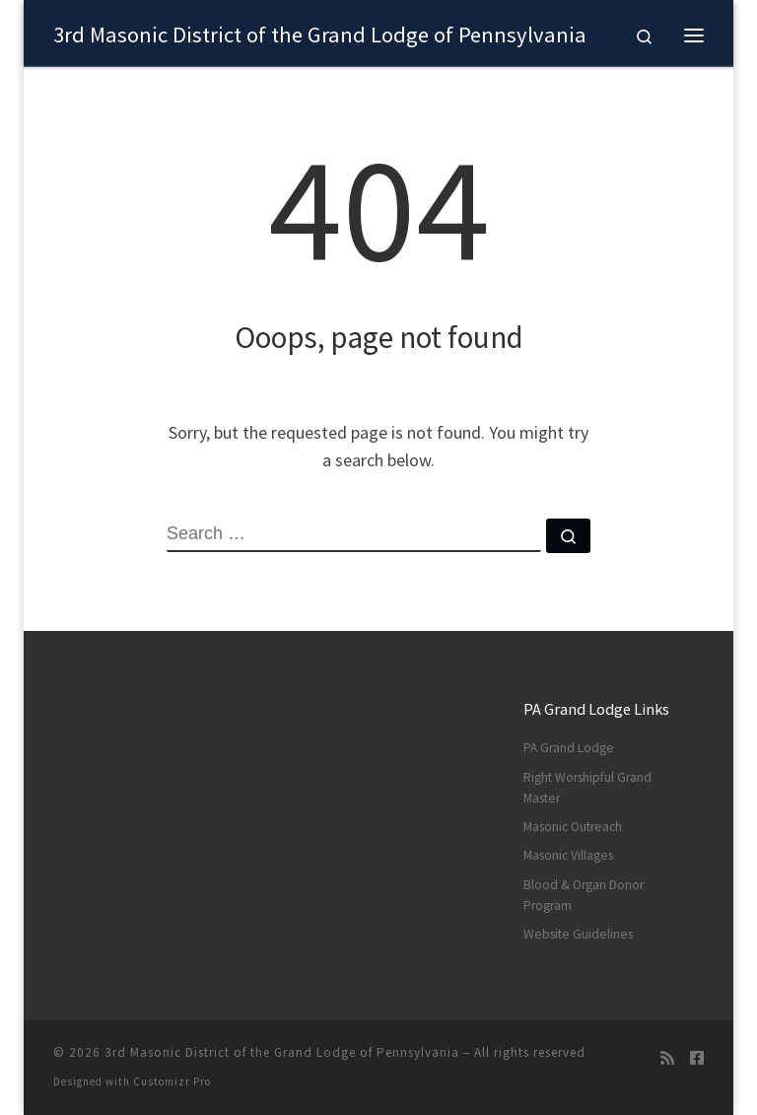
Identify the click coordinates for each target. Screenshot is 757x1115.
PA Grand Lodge (568, 747)
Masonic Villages (568, 855)
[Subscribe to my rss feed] (667, 1058)
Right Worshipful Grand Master (587, 787)
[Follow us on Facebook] (697, 1058)
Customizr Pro (172, 1081)
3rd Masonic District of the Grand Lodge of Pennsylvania (281, 1052)
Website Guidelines (578, 934)
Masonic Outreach (572, 826)
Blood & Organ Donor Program (583, 895)
